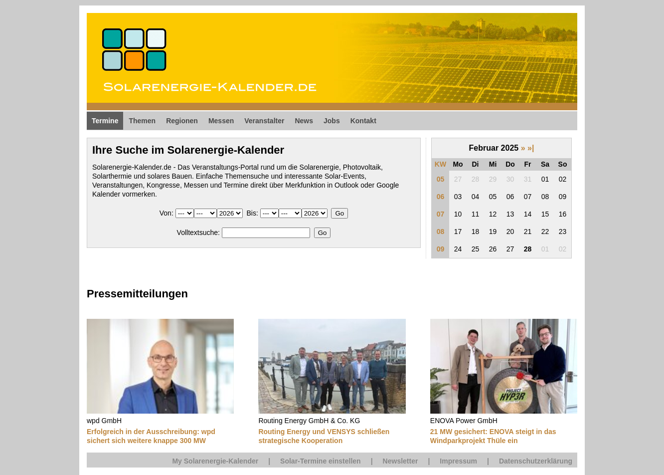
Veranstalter (264, 121)
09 (441, 249)
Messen (221, 121)
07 (441, 214)
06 (441, 197)
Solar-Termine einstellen (320, 461)
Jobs (332, 121)
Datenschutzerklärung (535, 461)
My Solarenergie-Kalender (215, 461)
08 (441, 232)
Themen (142, 121)
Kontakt (363, 121)
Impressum (458, 461)
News (304, 121)
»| (530, 148)
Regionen (182, 121)
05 (441, 179)
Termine (105, 121)
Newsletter (400, 461)
